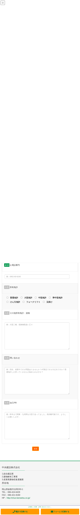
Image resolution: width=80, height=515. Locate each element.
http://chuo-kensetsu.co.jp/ (18, 498)
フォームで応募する (60, 512)
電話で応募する (20, 512)
